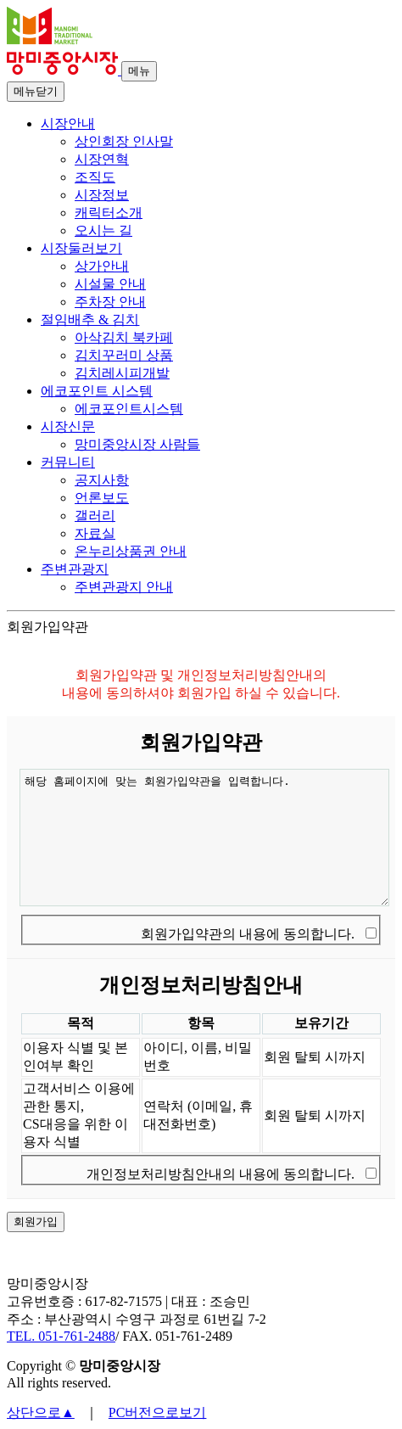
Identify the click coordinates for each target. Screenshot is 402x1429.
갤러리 (95, 515)
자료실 (95, 533)
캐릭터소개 (108, 212)
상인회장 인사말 (124, 141)
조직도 (95, 177)
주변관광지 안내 (124, 587)
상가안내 (102, 266)
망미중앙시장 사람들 (137, 444)
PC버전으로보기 (158, 1412)
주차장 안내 (110, 301)
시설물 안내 (110, 284)
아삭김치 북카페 (124, 337)
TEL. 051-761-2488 (61, 1336)
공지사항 (102, 480)
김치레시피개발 (122, 373)
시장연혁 (102, 159)
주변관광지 (75, 569)
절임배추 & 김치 (90, 319)
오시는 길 (103, 230)
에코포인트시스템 (129, 408)
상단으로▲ (41, 1412)
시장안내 (68, 123)
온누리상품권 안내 (131, 551)
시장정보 (102, 195)
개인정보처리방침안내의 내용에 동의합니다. (221, 1174)
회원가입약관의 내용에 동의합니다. (248, 934)
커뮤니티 (68, 462)
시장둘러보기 (81, 248)
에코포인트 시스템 (97, 391)
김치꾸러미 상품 (124, 355)
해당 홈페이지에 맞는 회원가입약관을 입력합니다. (204, 837)
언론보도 (102, 497)
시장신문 (68, 426)
